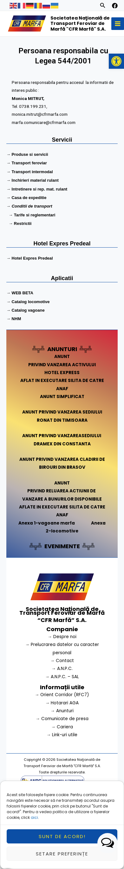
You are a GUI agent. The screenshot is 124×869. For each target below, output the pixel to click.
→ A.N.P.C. (62, 669)
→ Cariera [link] (62, 727)
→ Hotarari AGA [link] (62, 703)
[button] (116, 61)
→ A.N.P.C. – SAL (62, 677)
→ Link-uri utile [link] (62, 735)
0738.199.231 (34, 106)
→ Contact (62, 661)
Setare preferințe (62, 859)
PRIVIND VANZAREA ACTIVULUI (62, 365)
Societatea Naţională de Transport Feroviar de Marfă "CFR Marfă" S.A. (80, 23)
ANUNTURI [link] (62, 349)
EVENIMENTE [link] (62, 546)
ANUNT (62, 357)
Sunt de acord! (62, 842)
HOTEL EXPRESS (62, 373)
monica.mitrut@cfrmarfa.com (41, 113)
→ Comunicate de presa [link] (62, 719)
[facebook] (115, 6)
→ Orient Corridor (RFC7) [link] (62, 695)
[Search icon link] (103, 6)
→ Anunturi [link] (62, 711)
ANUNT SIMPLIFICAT (62, 397)
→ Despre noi (62, 637)
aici (34, 823)
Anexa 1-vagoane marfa (46, 523)
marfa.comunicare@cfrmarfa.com (45, 121)
